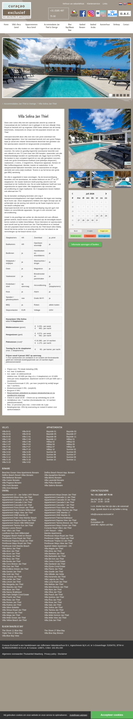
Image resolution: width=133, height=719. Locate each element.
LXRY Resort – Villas (53, 530)
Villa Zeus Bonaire (10, 488)
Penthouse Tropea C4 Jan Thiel (58, 541)
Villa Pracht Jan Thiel (11, 597)
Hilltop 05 (70, 444)
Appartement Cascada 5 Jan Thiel (59, 502)
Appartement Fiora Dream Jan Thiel (17, 507)
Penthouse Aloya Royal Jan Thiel (58, 536)
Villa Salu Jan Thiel (52, 605)
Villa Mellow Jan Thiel (53, 584)
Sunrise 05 (71, 452)
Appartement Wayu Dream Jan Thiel (60, 525)
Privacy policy (50, 654)
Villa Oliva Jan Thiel (53, 592)
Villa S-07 (6, 454)
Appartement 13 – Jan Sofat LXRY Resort (20, 495)
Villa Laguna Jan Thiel (54, 579)
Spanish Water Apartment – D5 (57, 546)
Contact (126, 24)
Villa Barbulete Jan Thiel (55, 556)
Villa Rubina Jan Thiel (11, 605)
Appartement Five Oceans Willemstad (18, 510)
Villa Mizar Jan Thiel (11, 589)
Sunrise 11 (71, 459)
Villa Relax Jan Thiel (11, 600)
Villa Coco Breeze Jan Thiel (14, 564)
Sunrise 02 (71, 449)
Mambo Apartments (52, 533)
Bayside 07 (71, 434)
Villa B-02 (26, 431)
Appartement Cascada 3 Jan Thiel (17, 502)
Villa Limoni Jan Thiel (11, 582)
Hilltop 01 (70, 439)
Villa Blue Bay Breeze (53, 633)
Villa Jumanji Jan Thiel (12, 577)
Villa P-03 (26, 444)
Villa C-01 (26, 437)
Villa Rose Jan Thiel (53, 602)
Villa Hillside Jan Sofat (54, 574)
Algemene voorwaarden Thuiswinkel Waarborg (22, 654)
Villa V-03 (26, 462)
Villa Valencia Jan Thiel (12, 612)
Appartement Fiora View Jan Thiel (59, 507)
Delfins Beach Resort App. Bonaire (59, 472)
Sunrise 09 (71, 457)
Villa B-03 (6, 434)
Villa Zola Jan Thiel (52, 620)
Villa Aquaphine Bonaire (54, 475)
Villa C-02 (6, 439)
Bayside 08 (51, 437)
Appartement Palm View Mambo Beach (19, 518)
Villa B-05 (6, 437)
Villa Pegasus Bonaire (11, 483)
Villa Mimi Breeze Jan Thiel (56, 587)
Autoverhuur (105, 24)
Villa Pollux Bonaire (52, 483)
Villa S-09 (26, 454)
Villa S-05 (26, 452)
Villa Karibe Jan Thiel (11, 579)
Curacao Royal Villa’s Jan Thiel (58, 528)
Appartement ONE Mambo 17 (57, 512)
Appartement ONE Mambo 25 (15, 515)
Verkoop (116, 24)
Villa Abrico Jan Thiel (11, 548)
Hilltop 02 (50, 442)
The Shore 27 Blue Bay (54, 630)
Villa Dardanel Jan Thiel (54, 564)
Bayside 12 (51, 439)
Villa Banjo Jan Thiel (11, 556)
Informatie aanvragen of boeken (85, 244)
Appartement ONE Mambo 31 (57, 515)
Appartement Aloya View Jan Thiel (17, 497)
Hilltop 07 (50, 447)
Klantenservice (93, 4)
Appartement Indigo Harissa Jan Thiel (60, 510)
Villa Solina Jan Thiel (47, 104)
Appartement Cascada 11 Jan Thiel (59, 497)
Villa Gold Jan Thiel (10, 574)
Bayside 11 (71, 437)
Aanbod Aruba (93, 26)
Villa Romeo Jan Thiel (11, 602)
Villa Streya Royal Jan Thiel (14, 610)
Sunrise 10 (51, 459)
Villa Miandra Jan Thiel (12, 587)
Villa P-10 (26, 449)
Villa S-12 (6, 457)
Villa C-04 (26, 439)
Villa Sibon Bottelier (10, 607)
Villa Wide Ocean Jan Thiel (14, 618)
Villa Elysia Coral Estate (54, 566)
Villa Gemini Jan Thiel (11, 571)
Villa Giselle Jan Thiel (53, 571)
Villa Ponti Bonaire (10, 485)
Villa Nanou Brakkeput (12, 592)
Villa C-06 (26, 442)
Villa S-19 (6, 462)
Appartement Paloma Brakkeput (58, 518)
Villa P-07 (26, 447)
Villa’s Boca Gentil (16, 26)
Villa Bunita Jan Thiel (11, 561)
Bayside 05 (51, 434)
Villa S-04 (6, 452)
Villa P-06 (6, 447)
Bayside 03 (71, 431)
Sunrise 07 (71, 454)
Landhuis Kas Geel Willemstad (15, 533)
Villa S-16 (6, 459)
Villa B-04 (26, 434)
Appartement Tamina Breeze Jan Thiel (61, 523)
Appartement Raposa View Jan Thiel (60, 520)
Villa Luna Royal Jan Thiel (55, 582)
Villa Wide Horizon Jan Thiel (56, 615)
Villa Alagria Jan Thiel (53, 548)
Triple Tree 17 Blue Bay (12, 633)
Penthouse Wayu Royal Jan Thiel (16, 543)
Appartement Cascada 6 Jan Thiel (17, 505)
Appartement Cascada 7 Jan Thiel (59, 505)
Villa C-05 (6, 442)
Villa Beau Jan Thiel (10, 559)
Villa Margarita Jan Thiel (12, 584)
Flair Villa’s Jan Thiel (11, 530)
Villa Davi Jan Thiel (10, 566)
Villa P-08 (6, 449)
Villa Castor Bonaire (10, 480)
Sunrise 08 (51, 457)
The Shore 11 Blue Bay (12, 630)
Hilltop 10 (50, 449)
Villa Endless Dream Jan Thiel (15, 569)
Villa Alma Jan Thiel (53, 551)
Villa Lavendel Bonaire (54, 480)
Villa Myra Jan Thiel (53, 589)
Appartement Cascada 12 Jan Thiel (17, 500)
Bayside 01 (51, 431)
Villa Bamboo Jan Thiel (54, 553)
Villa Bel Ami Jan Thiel (54, 559)
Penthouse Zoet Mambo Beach (15, 546)
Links (105, 4)
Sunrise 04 (51, 452)
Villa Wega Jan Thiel (11, 615)
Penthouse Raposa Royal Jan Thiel (17, 541)
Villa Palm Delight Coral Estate (15, 594)
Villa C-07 (6, 444)
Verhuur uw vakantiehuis (73, 4)
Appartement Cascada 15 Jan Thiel (59, 500)
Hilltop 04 (50, 444)
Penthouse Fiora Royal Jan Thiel (16, 538)
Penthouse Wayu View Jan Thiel (58, 543)
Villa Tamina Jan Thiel (53, 610)
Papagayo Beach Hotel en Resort (16, 536)
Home (6, 24)
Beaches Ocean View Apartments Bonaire (20, 472)
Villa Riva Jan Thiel (52, 600)
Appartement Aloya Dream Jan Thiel (60, 495)
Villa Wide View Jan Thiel (55, 618)
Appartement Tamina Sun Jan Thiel (17, 525)
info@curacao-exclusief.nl (102, 514)
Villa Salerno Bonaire (53, 485)
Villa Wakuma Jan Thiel (54, 612)
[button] (110, 95)
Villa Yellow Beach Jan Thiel (14, 620)
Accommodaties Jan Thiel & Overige (51, 26)
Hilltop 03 (70, 442)
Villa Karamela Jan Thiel (55, 577)
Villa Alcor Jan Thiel (10, 551)
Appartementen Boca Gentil (31, 26)
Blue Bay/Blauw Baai (70, 27)
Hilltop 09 (70, 447)
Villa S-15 (26, 457)
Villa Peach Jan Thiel (53, 594)
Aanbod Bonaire (82, 26)
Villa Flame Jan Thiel (53, 569)
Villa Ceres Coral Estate (54, 561)
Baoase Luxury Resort (12, 528)
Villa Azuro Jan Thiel (11, 553)
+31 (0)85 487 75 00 (57, 13)
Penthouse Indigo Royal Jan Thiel (59, 538)
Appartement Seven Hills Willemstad (18, 523)
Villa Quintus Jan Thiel (54, 597)
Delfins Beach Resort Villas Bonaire (17, 475)
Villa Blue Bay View (10, 636)
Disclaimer (62, 654)
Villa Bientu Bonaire (53, 478)
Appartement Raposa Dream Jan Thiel (19, 520)
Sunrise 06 (51, 454)
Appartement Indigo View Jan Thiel (17, 512)
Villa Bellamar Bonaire (11, 478)
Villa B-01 (6, 431)
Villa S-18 (26, 459)
